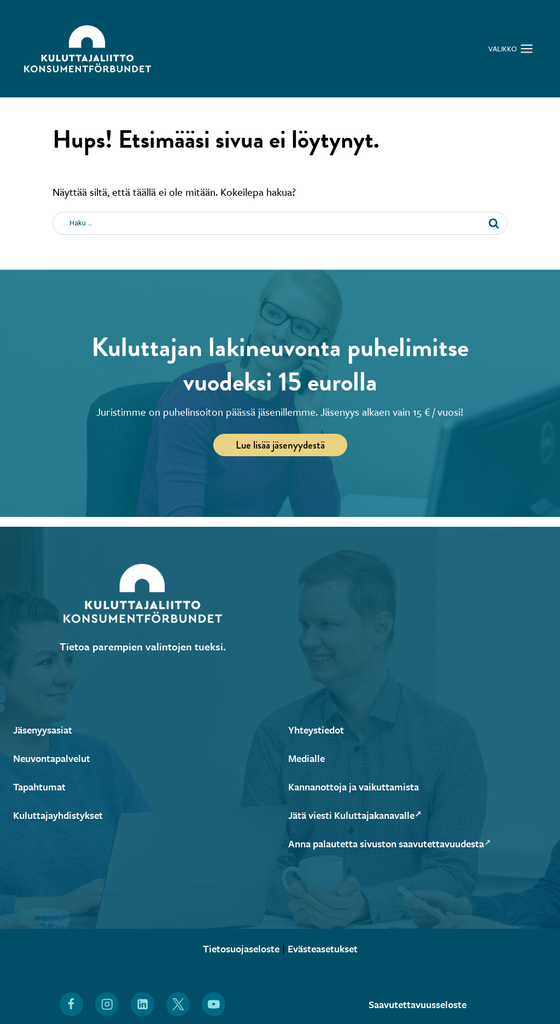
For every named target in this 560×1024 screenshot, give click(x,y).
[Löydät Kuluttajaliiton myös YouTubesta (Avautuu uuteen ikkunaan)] (214, 1004)
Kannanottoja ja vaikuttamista (358, 786)
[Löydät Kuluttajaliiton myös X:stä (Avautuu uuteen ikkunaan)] (178, 1004)
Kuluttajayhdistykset (61, 814)
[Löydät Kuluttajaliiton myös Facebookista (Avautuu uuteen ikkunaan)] (71, 1004)
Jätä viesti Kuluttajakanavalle (360, 814)
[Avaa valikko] (510, 49)
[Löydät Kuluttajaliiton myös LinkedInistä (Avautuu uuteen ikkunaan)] (143, 1004)
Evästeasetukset (326, 948)
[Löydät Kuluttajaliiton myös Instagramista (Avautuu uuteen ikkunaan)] (107, 1004)
